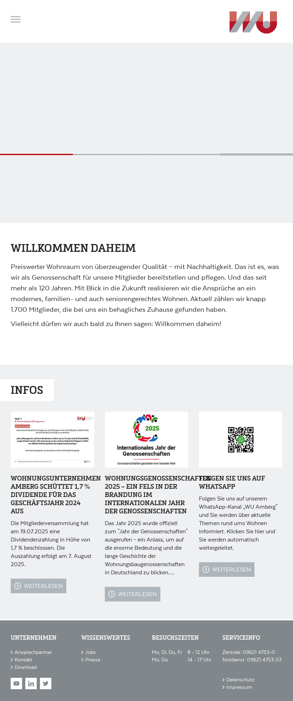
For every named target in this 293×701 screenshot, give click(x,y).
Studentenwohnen (110, 154)
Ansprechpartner (33, 652)
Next (277, 97)
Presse (92, 659)
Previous (15, 97)
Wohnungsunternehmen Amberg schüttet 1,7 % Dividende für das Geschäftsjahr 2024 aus (56, 495)
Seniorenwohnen (36, 154)
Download (26, 667)
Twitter (45, 683)
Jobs (90, 652)
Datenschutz (240, 679)
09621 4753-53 (264, 659)
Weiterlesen (43, 585)
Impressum (239, 687)
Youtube (16, 683)
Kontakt (23, 659)
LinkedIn (31, 683)
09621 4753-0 (259, 652)
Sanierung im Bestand (183, 154)
